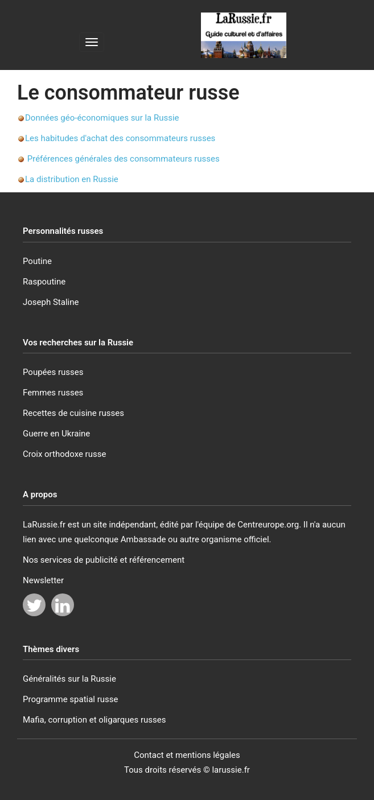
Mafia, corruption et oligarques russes (94, 720)
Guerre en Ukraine (56, 433)
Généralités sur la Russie (69, 679)
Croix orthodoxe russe (64, 454)
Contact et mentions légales (187, 755)
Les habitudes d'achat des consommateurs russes (120, 138)
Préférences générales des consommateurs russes (123, 159)
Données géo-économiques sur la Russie (102, 118)
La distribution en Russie (71, 179)
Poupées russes (53, 372)
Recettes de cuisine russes (73, 413)
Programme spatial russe (70, 699)
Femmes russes (53, 392)
